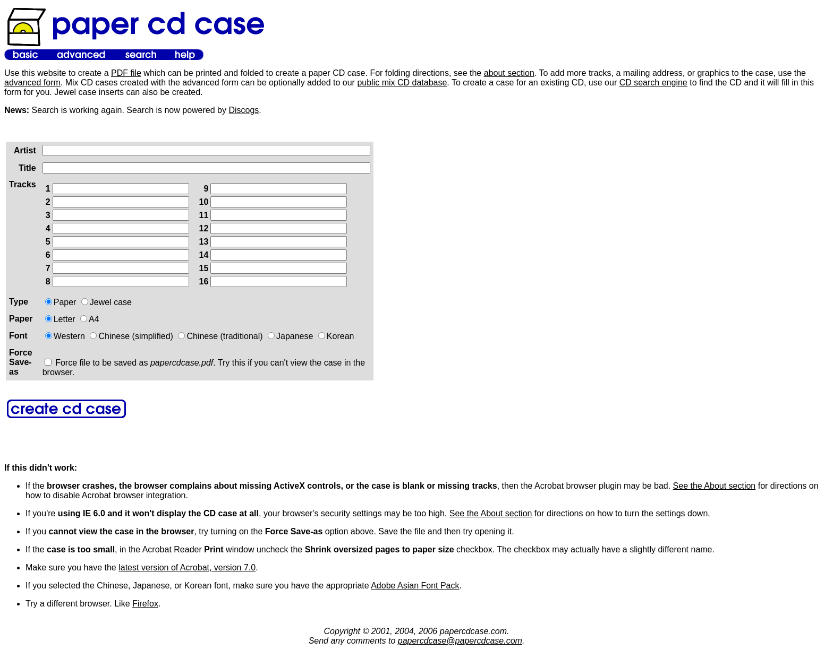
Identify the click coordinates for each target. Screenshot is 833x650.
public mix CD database (402, 82)
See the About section (714, 485)
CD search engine (653, 82)
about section (509, 72)
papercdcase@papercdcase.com (460, 640)
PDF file (126, 72)
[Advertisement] (380, 284)
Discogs (243, 110)
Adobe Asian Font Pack (415, 585)
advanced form (32, 82)
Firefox (145, 603)
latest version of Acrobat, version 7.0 (187, 567)
